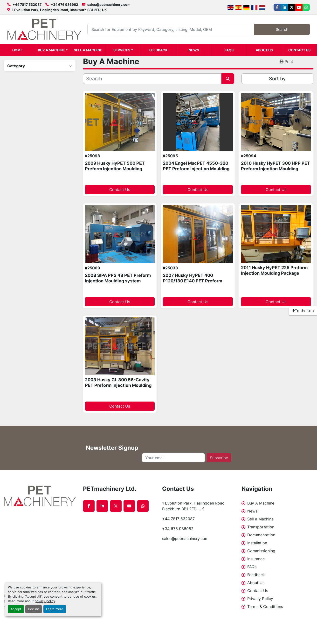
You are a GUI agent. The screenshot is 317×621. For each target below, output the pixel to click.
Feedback (158, 50)
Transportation (260, 527)
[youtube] (299, 7)
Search (282, 29)
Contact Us (299, 50)
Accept (16, 609)
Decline (33, 609)
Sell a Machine (88, 50)
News (194, 50)
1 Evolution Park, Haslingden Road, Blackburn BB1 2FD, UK (59, 10)
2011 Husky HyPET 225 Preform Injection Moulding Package (274, 270)
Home (17, 50)
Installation (257, 542)
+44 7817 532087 (27, 4)
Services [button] (121, 50)
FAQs (229, 50)
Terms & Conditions (265, 606)
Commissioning (261, 550)
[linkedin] (284, 7)
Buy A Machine (51, 50)
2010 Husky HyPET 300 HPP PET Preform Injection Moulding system (275, 169)
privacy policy (45, 601)
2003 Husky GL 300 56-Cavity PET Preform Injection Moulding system (118, 385)
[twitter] (291, 7)
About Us (264, 50)
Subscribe (219, 457)
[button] (52, 50)
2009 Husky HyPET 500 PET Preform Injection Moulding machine (115, 169)
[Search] (170, 29)
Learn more (54, 609)
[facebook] (277, 7)
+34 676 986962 (64, 4)
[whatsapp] (306, 7)
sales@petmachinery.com (109, 4)
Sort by (277, 79)
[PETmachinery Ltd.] (40, 495)
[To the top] (303, 310)
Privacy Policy (260, 598)
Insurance (256, 558)
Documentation (261, 534)
